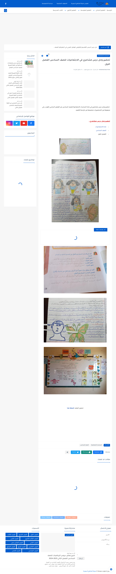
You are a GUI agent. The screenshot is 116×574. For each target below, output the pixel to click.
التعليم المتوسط (86, 10)
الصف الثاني (34, 542)
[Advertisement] (58, 29)
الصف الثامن (14, 538)
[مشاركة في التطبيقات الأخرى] (67, 452)
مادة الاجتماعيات (101, 127)
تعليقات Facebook (58, 517)
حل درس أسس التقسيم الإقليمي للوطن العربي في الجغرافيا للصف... (75, 47)
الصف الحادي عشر (17, 542)
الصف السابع (11, 546)
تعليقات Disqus (46, 517)
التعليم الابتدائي (100, 10)
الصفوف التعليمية (62, 3)
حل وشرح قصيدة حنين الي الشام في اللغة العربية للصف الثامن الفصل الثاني (14, 95)
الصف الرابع (21, 546)
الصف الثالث (11, 534)
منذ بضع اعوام (70, 553)
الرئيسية (109, 10)
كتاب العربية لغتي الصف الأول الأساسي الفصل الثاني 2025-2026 (14, 85)
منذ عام (19, 61)
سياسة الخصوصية (47, 3)
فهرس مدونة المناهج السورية (79, 3)
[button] (98, 452)
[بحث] (5, 10)
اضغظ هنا (70, 408)
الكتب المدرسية (58, 10)
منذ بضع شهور (17, 81)
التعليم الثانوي (71, 10)
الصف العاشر (16, 551)
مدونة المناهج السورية (89, 571)
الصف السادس (101, 130)
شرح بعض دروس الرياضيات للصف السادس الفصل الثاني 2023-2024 (61, 557)
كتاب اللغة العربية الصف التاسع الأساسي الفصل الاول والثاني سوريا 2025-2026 (15, 76)
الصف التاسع (23, 534)
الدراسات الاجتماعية (103, 55)
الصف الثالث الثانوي (31, 538)
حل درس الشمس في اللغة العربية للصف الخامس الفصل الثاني (14, 105)
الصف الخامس (33, 546)
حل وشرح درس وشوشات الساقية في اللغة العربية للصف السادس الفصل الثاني (14, 66)
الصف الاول (34, 534)
